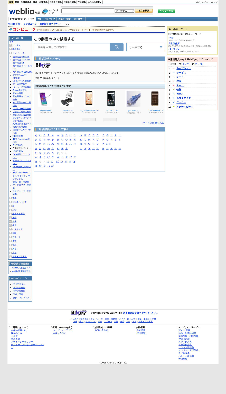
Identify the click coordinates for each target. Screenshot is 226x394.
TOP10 (172, 64)
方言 (14, 252)
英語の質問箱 (19, 291)
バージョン (174, 49)
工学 (14, 210)
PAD (170, 37)
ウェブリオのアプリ (63, 330)
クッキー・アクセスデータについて (27, 346)
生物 (14, 241)
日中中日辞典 (55, 2)
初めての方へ (202, 2)
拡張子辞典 (18, 151)
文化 (14, 221)
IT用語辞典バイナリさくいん (142, 313)
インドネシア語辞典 (188, 350)
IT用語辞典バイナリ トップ (22, 19)
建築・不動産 (18, 213)
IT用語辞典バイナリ (50, 24)
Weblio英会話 (19, 287)
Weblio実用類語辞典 (21, 268)
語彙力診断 (18, 294)
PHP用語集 (18, 145)
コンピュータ (30, 24)
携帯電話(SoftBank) (22, 60)
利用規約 (15, 339)
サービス (181, 72)
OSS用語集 (18, 136)
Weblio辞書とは (18, 330)
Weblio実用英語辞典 (21, 271)
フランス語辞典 (186, 347)
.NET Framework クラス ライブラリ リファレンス (22, 176)
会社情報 (141, 330)
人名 (14, 249)
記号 (108, 144)
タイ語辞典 (184, 353)
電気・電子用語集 (21, 182)
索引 (39, 19)
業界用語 (16, 49)
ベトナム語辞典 (186, 356)
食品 (14, 245)
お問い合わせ (101, 330)
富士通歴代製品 (20, 84)
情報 (178, 89)
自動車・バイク (19, 202)
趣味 (14, 233)
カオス (180, 93)
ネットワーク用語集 (22, 108)
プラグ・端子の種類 (22, 111)
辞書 (11, 2)
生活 (14, 225)
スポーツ (16, 237)
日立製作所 (174, 43)
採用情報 (141, 333)
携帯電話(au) (18, 63)
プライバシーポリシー (22, 341)
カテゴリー (79, 19)
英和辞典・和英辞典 (188, 336)
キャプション (183, 68)
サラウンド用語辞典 (22, 115)
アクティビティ (184, 106)
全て (11, 42)
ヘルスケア (17, 229)
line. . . (180, 85)
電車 (14, 198)
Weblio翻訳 (184, 339)
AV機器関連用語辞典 (22, 124)
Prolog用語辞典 (20, 90)
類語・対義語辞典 (23, 2)
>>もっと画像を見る (153, 122)
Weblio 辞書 (14, 24)
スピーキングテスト (22, 298)
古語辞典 (82, 2)
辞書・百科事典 (19, 256)
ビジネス (16, 45)
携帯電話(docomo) (21, 56)
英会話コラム (19, 284)
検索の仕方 (16, 333)
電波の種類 (18, 93)
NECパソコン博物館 (22, 81)
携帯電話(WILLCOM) (22, 72)
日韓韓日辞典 (69, 2)
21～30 (199, 64)
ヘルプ (214, 2)
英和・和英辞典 (40, 2)
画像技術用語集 (20, 127)
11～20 (185, 64)
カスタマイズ (183, 98)
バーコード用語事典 (22, 87)
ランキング (50, 19)
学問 (14, 217)
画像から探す (64, 19)
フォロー (181, 102)
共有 (178, 81)
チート (180, 77)
